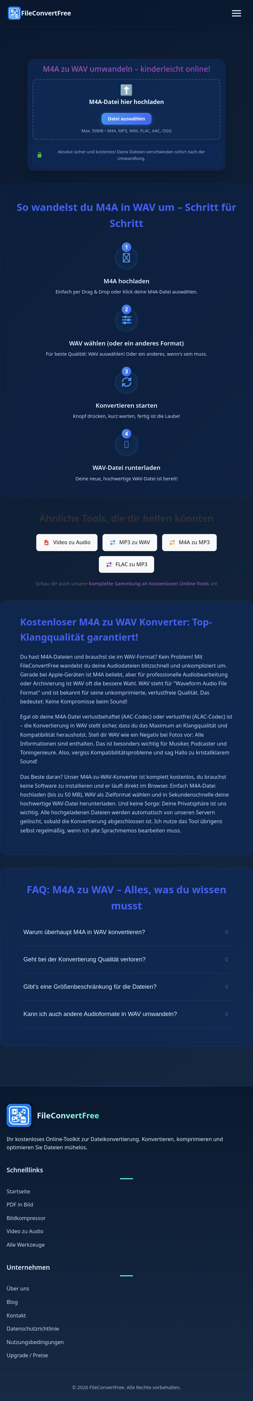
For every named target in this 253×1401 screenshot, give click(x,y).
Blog (12, 1302)
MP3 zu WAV (129, 542)
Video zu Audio (67, 542)
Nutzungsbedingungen (35, 1342)
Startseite (18, 1191)
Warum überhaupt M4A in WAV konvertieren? (126, 932)
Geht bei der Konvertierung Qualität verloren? (126, 959)
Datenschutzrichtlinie (33, 1328)
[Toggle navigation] (236, 13)
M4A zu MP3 (189, 542)
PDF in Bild (20, 1205)
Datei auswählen (126, 118)
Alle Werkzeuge (26, 1244)
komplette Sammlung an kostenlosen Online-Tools (149, 583)
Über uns (18, 1288)
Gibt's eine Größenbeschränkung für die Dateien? (126, 986)
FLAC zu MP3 (127, 564)
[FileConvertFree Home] (39, 13)
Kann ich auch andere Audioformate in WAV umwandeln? (126, 1013)
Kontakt (16, 1315)
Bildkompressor (26, 1218)
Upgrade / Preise (27, 1355)
